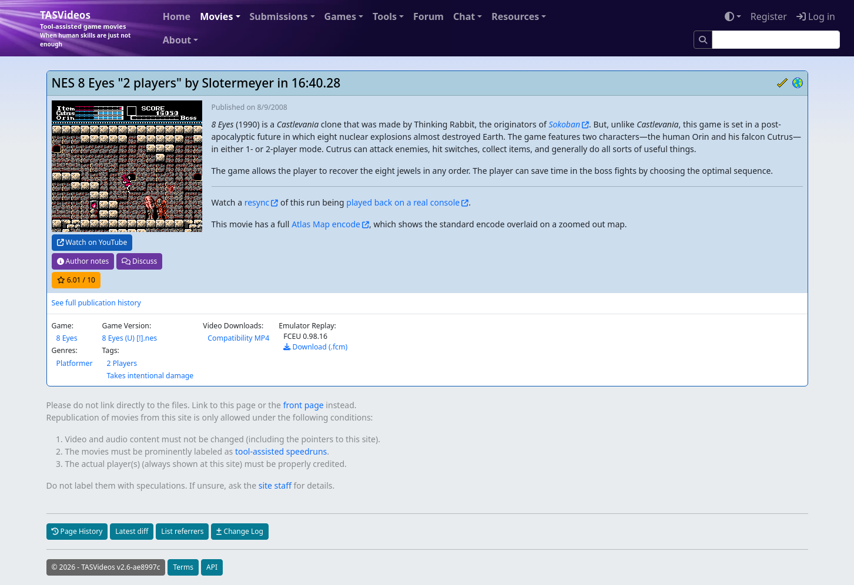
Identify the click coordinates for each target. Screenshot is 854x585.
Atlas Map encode (326, 224)
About (177, 39)
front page (303, 405)
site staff (275, 485)
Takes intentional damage (149, 376)
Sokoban (564, 124)
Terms (183, 567)
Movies (216, 16)
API (211, 567)
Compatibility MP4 (238, 338)
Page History (77, 531)
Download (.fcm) (315, 347)
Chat (464, 16)
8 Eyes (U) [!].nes (129, 338)
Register (769, 16)
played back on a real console (403, 202)
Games (340, 16)
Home (176, 16)
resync (257, 202)
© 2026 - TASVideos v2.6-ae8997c (106, 567)
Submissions (279, 16)
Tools (385, 16)
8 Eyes (67, 338)
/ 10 (76, 280)
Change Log (239, 531)
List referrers (182, 531)
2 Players (121, 363)
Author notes (83, 261)
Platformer (74, 363)
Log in (815, 16)
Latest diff (131, 531)
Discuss (139, 261)
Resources (515, 16)
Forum (428, 16)
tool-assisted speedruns (281, 451)
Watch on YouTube (92, 242)
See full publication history (96, 303)
